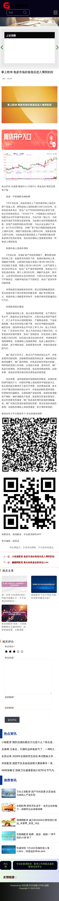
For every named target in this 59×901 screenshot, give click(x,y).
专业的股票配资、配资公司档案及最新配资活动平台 (35, 865)
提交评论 (12, 720)
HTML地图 (43, 885)
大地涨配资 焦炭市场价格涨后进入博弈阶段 (33, 556)
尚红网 (5, 865)
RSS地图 (33, 885)
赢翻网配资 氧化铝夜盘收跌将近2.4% (30, 562)
